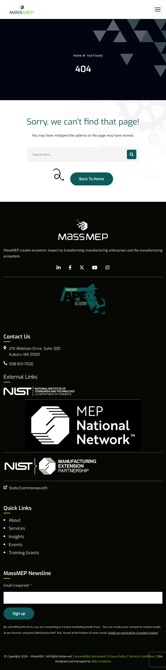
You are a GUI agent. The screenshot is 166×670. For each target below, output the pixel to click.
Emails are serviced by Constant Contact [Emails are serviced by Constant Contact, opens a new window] (133, 632)
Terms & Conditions (142, 656)
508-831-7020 (21, 363)
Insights (16, 537)
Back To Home (91, 178)
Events (16, 545)
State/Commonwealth (28, 488)
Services (17, 528)
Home (77, 55)
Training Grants (24, 553)
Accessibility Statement (90, 656)
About (15, 520)
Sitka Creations (101, 661)
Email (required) (18, 585)
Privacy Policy (117, 656)
